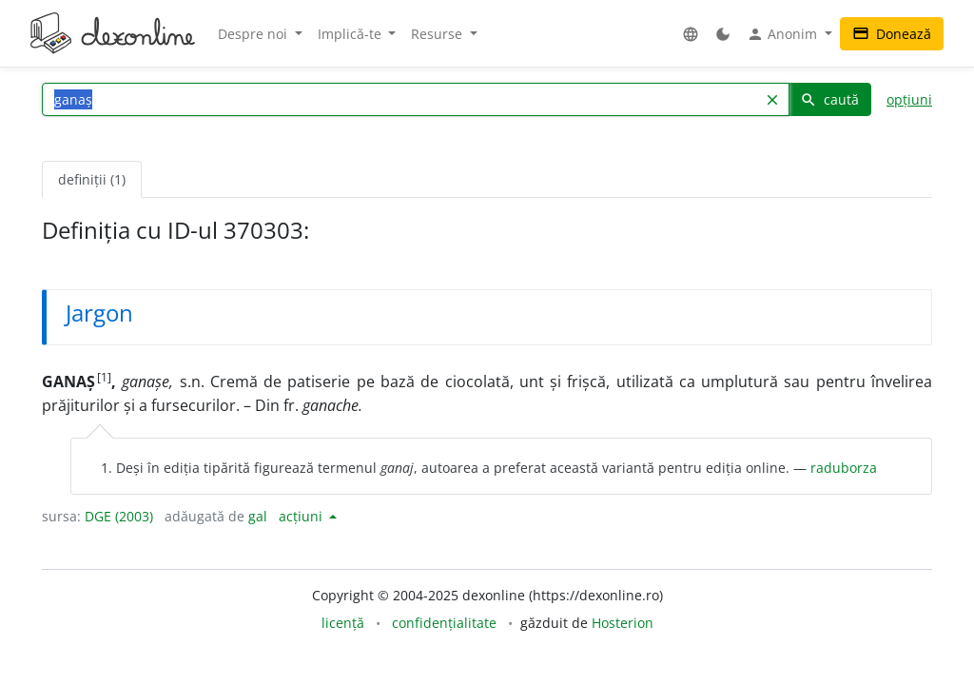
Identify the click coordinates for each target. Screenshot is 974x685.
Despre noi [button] (254, 34)
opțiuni (909, 99)
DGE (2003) (119, 516)
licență (342, 623)
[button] (690, 33)
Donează (891, 34)
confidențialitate (444, 623)
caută (829, 99)
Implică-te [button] (351, 34)
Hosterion (622, 623)
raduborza (843, 468)
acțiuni (302, 516)
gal (257, 516)
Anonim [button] (784, 34)
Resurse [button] (438, 34)
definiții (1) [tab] (92, 179)
